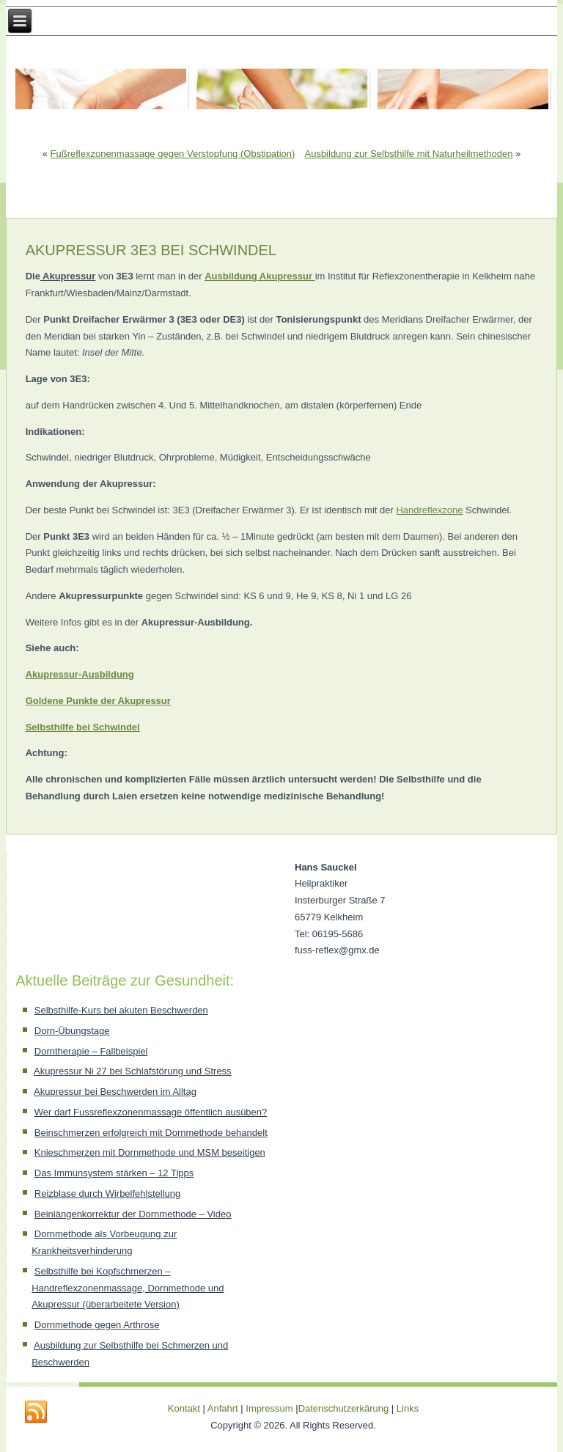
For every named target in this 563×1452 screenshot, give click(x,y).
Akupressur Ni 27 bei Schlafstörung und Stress (133, 1071)
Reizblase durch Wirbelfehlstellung (107, 1193)
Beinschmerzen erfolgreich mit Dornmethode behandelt (151, 1132)
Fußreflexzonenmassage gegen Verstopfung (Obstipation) (173, 153)
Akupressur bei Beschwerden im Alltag (115, 1091)
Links (408, 1408)
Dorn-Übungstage (72, 1030)
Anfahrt (222, 1408)
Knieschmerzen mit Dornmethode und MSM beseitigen (149, 1152)
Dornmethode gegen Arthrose (97, 1324)
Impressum (269, 1408)
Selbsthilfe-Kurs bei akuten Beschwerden (121, 1010)
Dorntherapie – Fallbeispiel (91, 1051)
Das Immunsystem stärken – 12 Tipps (114, 1172)
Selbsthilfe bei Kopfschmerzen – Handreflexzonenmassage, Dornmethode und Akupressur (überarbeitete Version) (128, 1288)
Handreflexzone (429, 510)
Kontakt (184, 1408)
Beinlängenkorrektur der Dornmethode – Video (133, 1214)
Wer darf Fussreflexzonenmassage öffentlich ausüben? (150, 1112)
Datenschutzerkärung (344, 1408)
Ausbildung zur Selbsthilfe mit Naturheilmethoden (408, 153)
